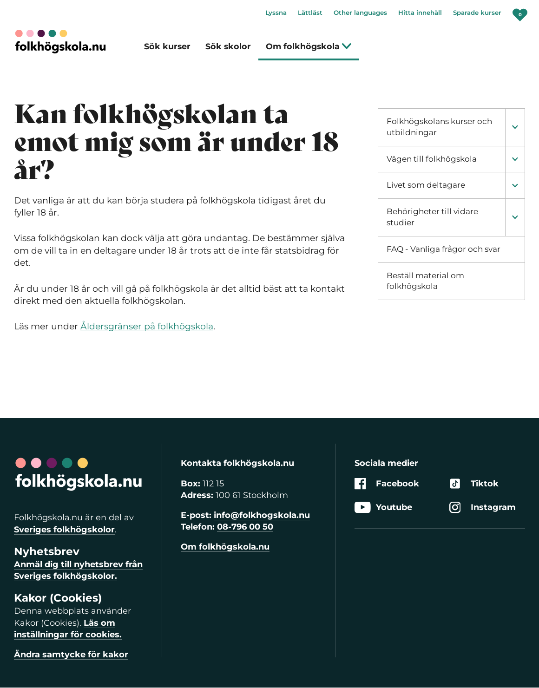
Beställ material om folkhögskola (425, 281)
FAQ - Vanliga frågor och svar (443, 249)
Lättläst (310, 12)
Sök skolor (228, 46)
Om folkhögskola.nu (225, 547)
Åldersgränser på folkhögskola (146, 326)
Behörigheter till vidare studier (432, 217)
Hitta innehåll (420, 12)
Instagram (482, 507)
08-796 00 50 (245, 527)
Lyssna (276, 12)
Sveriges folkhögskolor (64, 529)
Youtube (383, 507)
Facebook (387, 484)
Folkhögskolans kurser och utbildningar (439, 127)
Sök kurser (167, 46)
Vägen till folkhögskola (432, 159)
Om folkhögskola (309, 46)
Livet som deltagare (426, 185)
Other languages (360, 12)
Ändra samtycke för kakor (71, 654)
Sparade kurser (477, 12)
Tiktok (474, 484)
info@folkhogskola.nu (262, 515)
